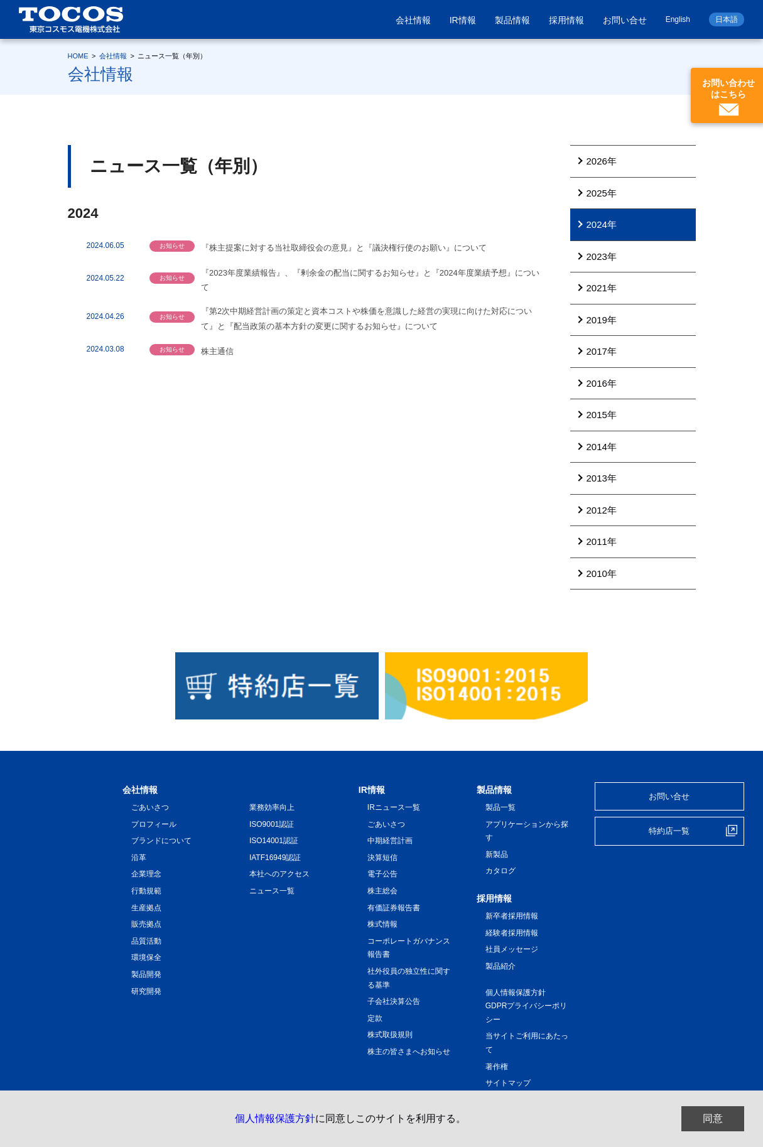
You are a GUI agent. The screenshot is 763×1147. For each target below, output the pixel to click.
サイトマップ (508, 1083)
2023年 (602, 256)
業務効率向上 (272, 807)
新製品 (496, 854)
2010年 (602, 573)
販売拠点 (146, 924)
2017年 (602, 351)
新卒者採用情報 (511, 916)
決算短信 (382, 857)
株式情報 (382, 924)
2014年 (602, 446)
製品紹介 (500, 966)
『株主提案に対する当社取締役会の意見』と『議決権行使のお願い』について (344, 247)
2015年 (602, 414)
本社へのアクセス (279, 874)
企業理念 (146, 874)
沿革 (138, 857)
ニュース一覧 (272, 890)
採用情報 (566, 20)
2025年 (602, 193)
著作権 (496, 1066)
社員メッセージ (511, 949)
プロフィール (153, 824)
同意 (713, 1118)
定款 (374, 1018)
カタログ (500, 870)
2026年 (602, 161)
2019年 (602, 320)
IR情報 (463, 20)
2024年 (602, 224)
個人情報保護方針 (275, 1118)
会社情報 (413, 20)
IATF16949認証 (275, 857)
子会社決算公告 (393, 1001)
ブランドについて (161, 840)
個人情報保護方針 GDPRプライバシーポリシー (526, 1006)
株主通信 (217, 351)
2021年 (602, 288)
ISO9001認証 (271, 824)
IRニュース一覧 (393, 807)
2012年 (602, 510)
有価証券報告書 (393, 907)
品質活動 (146, 941)
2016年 (602, 383)
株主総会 (382, 890)
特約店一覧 (669, 831)
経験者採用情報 (511, 933)
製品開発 (146, 974)
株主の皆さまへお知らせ (408, 1051)
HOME (78, 56)
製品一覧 (500, 807)
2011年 (602, 541)
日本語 (726, 19)
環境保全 (146, 957)
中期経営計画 (390, 840)
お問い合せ (625, 20)
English (678, 19)
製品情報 (512, 20)
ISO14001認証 (273, 840)
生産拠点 (146, 907)
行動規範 (146, 890)
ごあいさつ (150, 807)
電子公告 (382, 874)
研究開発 (146, 991)
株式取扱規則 (390, 1034)
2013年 (602, 478)
